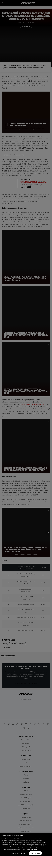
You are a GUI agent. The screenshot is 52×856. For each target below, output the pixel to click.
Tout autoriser (35, 853)
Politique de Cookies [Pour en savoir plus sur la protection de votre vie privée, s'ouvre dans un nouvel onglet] (32, 849)
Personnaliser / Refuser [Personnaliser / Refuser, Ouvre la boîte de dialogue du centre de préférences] (18, 853)
